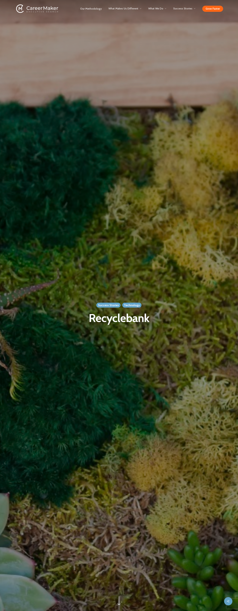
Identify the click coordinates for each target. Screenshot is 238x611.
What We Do (157, 8)
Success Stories (184, 8)
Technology (132, 305)
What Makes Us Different (124, 8)
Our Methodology (91, 8)
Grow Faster (213, 8)
